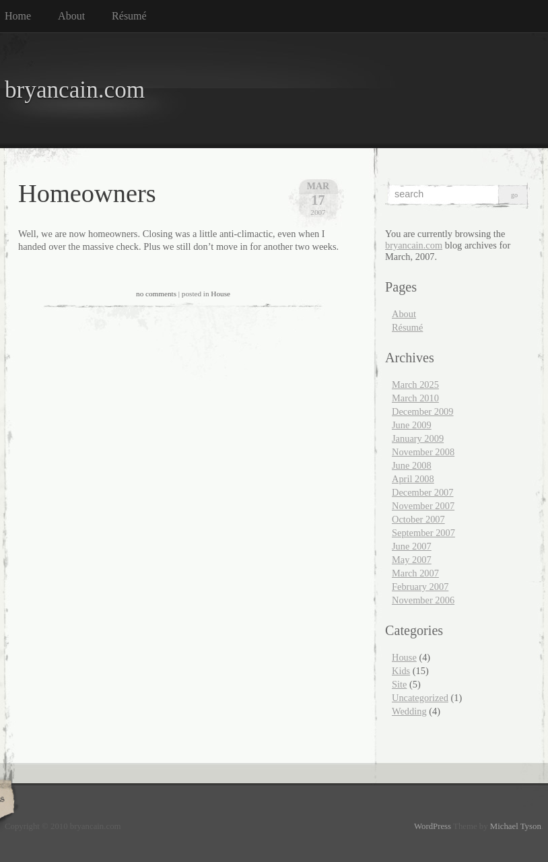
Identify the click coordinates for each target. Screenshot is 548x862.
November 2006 (423, 600)
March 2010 (415, 398)
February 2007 (420, 586)
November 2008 (423, 451)
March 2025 (415, 384)
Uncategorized (420, 697)
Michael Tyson (515, 826)
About (71, 16)
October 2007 (418, 519)
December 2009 (423, 411)
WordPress (432, 826)
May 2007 (412, 559)
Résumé (129, 16)
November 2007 (423, 505)
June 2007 (412, 546)
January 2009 (418, 438)
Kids (401, 670)
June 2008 (412, 465)
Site (399, 684)
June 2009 (412, 425)
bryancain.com (75, 90)
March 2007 (415, 573)
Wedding (409, 711)
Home (18, 16)
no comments (156, 294)
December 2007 (423, 492)
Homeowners (87, 193)
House (220, 294)
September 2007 (423, 532)
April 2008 (413, 478)
